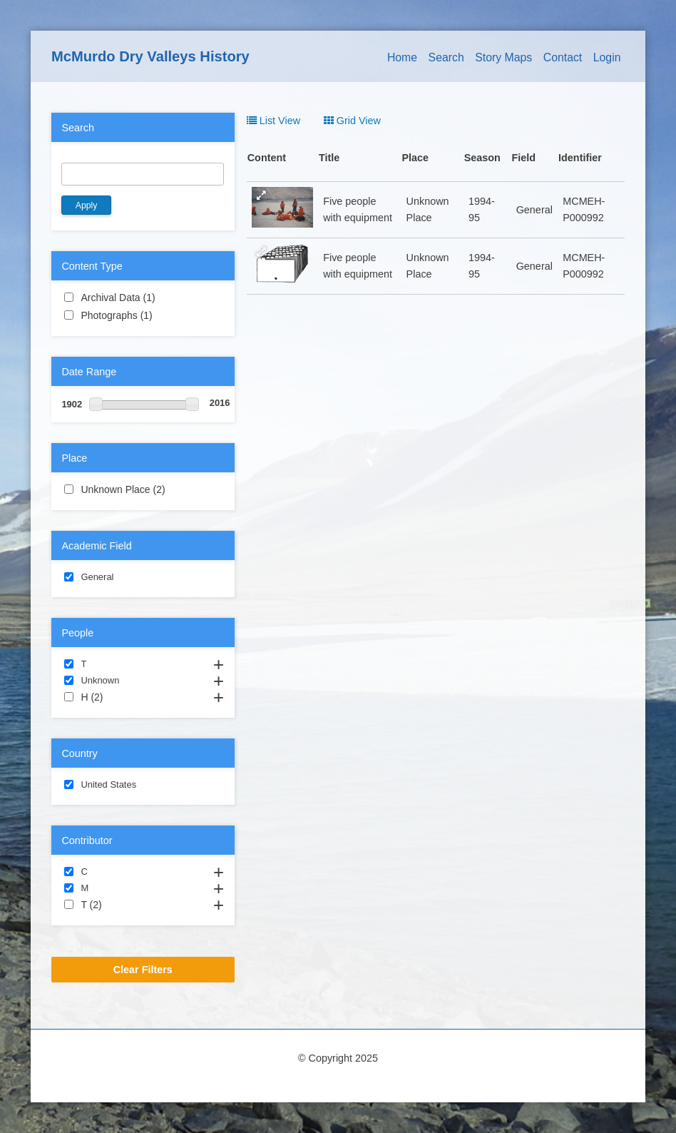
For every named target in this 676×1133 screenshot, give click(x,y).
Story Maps (503, 57)
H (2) (120, 696)
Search (446, 57)
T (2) (119, 904)
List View (273, 120)
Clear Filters (143, 969)
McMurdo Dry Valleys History (150, 56)
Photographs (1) (143, 316)
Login (607, 57)
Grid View (352, 120)
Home (402, 57)
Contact (563, 57)
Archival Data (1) (143, 298)
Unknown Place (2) (143, 490)
